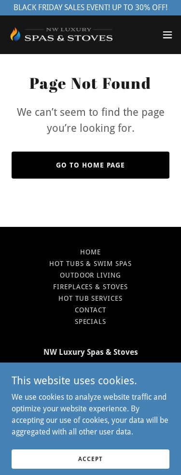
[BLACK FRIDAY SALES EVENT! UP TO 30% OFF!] (90, 8)
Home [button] (90, 252)
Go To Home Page (90, 165)
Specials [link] (91, 321)
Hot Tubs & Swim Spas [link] (90, 263)
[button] (167, 34)
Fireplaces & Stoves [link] (90, 287)
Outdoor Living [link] (91, 275)
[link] (62, 34)
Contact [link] (90, 310)
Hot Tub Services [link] (90, 298)
